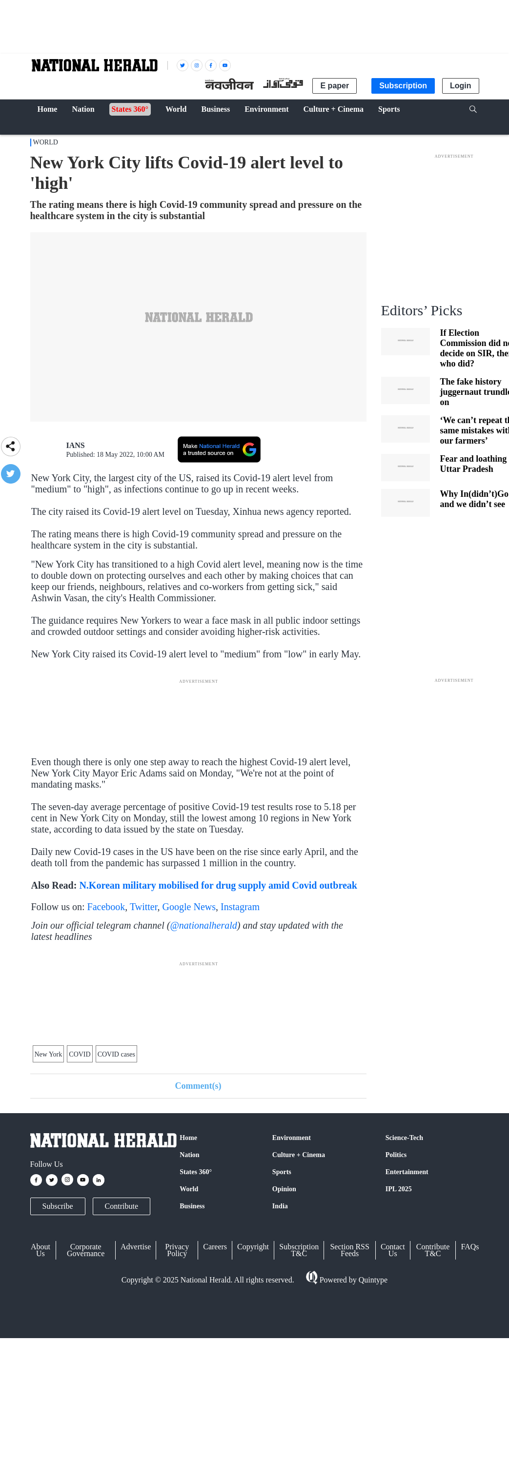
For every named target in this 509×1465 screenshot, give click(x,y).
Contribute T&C (432, 1250)
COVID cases (116, 1054)
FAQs (470, 1246)
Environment (291, 1137)
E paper (334, 85)
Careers (215, 1246)
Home (188, 1137)
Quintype (372, 1280)
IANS (75, 445)
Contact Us (393, 1250)
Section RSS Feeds (349, 1250)
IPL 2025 (399, 1189)
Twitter (144, 906)
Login (460, 85)
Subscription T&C (299, 1250)
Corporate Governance (85, 1250)
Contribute (121, 1206)
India (280, 1206)
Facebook (106, 906)
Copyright (253, 1246)
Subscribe (57, 1206)
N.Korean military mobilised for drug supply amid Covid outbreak (218, 885)
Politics (396, 1155)
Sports (281, 1172)
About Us (40, 1250)
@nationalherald (203, 925)
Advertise (136, 1246)
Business (192, 1206)
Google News (189, 906)
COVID (79, 1054)
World (45, 142)
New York (48, 1054)
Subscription (403, 85)
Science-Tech (404, 1137)
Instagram (240, 906)
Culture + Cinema (298, 1155)
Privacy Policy (177, 1250)
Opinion (284, 1189)
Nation (189, 1155)
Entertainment (407, 1172)
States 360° (196, 1172)
